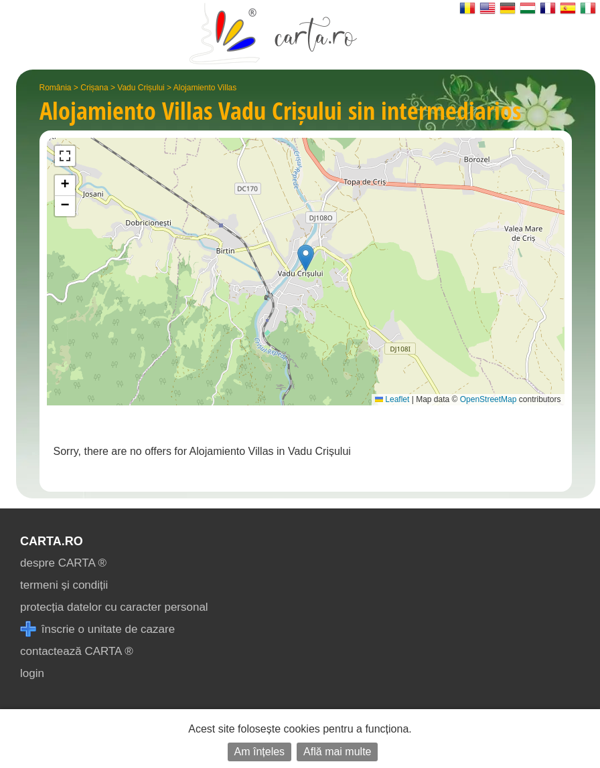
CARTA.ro (51, 541)
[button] (305, 258)
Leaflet (392, 399)
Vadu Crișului (140, 87)
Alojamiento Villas (205, 87)
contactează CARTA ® (76, 651)
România (56, 87)
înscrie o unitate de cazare (97, 629)
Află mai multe (337, 751)
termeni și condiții (64, 585)
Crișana (94, 87)
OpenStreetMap (488, 399)
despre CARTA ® (63, 563)
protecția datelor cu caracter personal (114, 607)
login (32, 673)
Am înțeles (259, 751)
